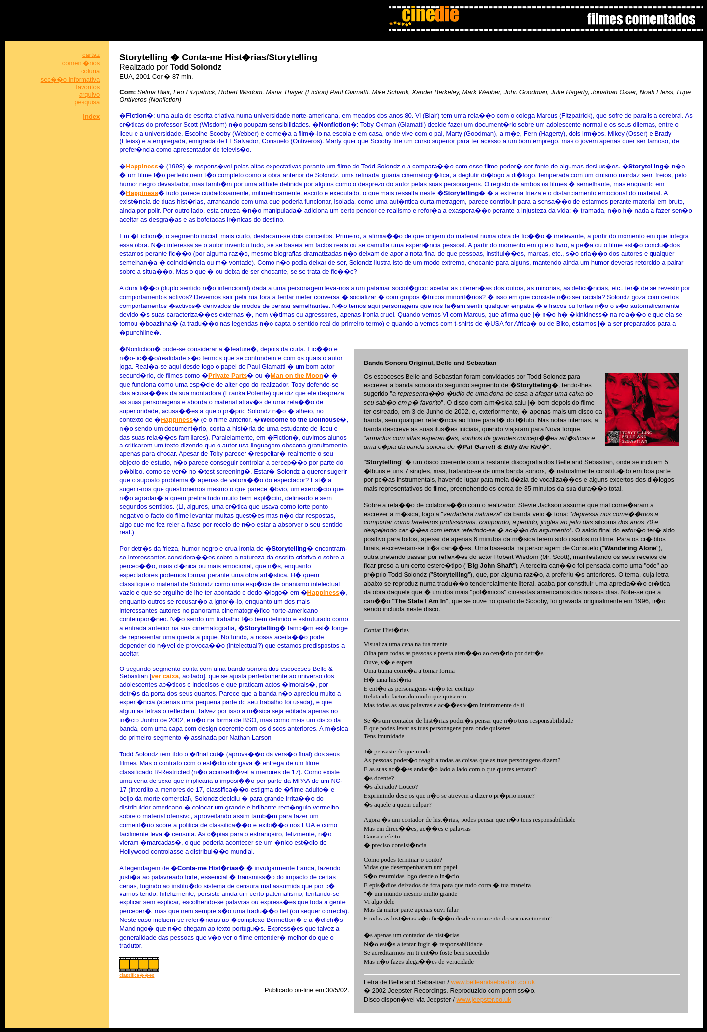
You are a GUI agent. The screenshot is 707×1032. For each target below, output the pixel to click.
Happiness (142, 166)
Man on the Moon (297, 375)
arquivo (89, 94)
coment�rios (81, 63)
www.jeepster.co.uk (483, 999)
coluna (90, 71)
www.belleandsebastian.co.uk (493, 982)
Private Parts (227, 375)
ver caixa (165, 676)
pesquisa (87, 102)
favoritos (88, 87)
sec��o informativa (70, 79)
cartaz (91, 54)
